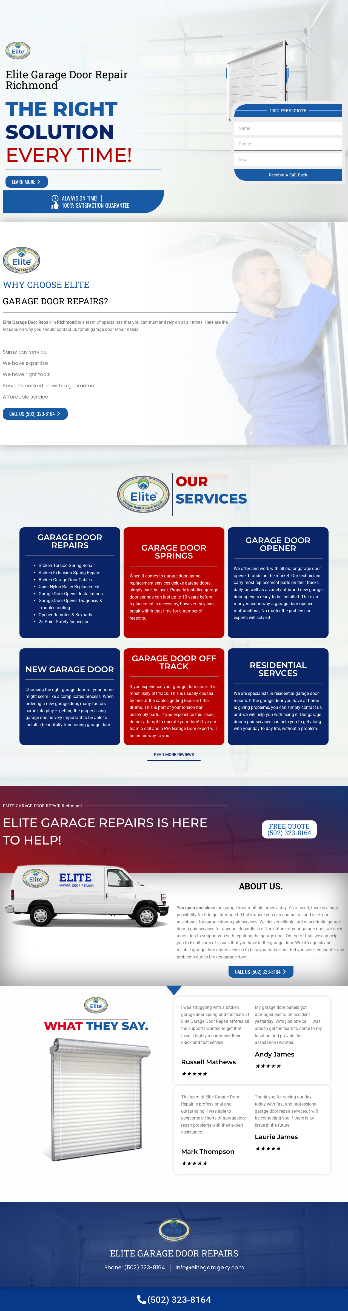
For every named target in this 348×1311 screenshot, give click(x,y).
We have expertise (25, 363)
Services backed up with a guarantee (48, 385)
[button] (120, 351)
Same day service (25, 351)
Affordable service (25, 396)
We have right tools (26, 374)
